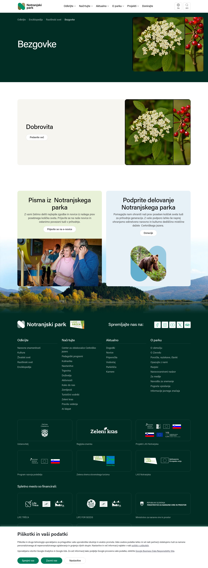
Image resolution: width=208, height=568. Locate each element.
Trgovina (66, 371)
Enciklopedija (36, 20)
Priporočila (111, 357)
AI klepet (66, 409)
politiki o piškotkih (140, 546)
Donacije (148, 233)
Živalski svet (23, 357)
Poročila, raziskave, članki (164, 357)
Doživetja (67, 375)
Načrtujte (68, 340)
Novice (109, 353)
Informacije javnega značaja (165, 391)
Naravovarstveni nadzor (163, 372)
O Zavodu (156, 353)
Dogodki (110, 348)
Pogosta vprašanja (160, 386)
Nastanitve (67, 366)
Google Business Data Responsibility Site (155, 551)
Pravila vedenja (70, 404)
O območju (156, 348)
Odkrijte (21, 20)
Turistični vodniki (70, 395)
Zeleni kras (67, 399)
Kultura (21, 353)
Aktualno (112, 340)
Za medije (156, 377)
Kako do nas (68, 385)
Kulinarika (67, 361)
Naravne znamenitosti (29, 348)
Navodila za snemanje (162, 381)
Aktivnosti (67, 380)
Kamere (110, 372)
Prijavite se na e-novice (59, 229)
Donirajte (147, 6)
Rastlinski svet (53, 20)
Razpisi (154, 367)
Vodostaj (110, 362)
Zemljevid (67, 390)
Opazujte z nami (159, 362)
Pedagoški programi (72, 356)
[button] (70, 6)
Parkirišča (111, 367)
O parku (156, 340)
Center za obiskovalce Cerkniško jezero (79, 350)
